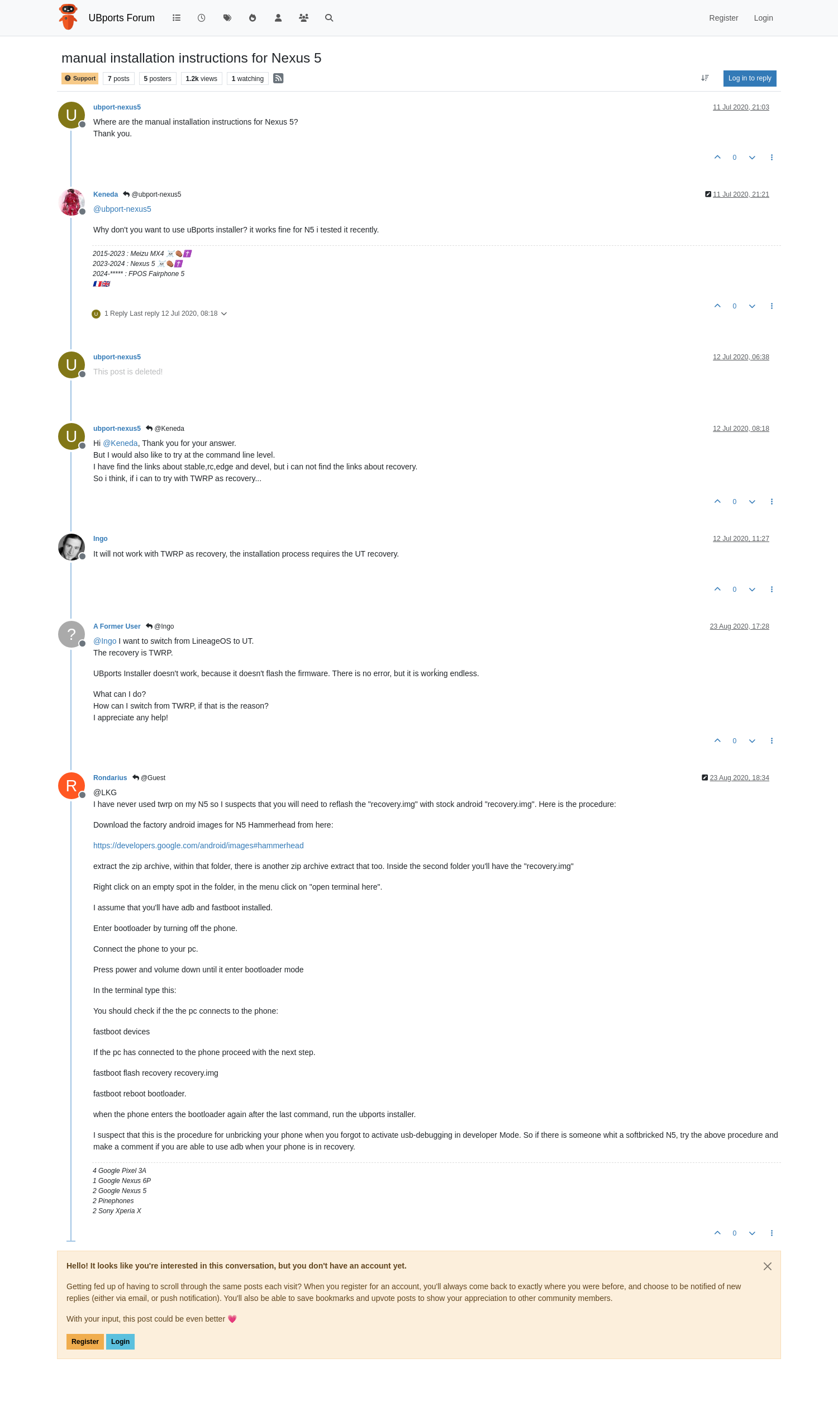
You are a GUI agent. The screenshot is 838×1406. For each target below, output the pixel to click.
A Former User (117, 626)
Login (120, 1342)
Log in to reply (750, 78)
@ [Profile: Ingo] (104, 640)
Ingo (100, 539)
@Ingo (160, 626)
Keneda (105, 194)
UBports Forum (122, 17)
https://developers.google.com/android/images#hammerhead (198, 845)
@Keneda (165, 429)
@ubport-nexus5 (152, 194)
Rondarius (110, 778)
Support (80, 78)
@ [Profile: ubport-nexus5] (122, 209)
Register (85, 1342)
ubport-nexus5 (117, 107)
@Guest (149, 778)
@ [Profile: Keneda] (120, 443)
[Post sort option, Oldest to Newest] (705, 78)
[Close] (767, 1266)
